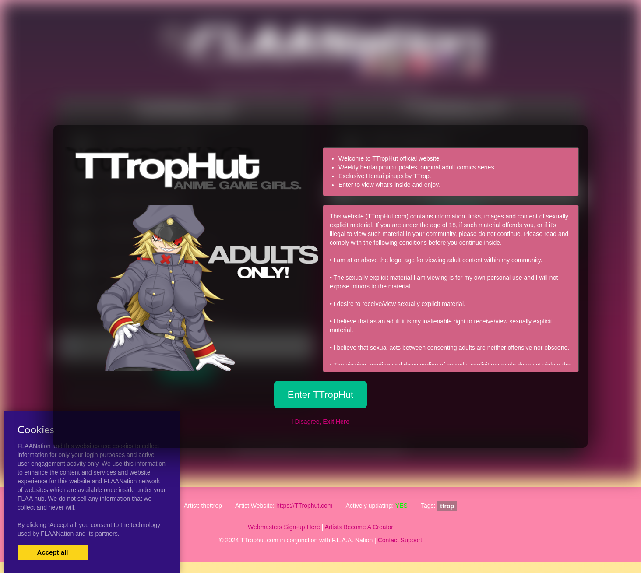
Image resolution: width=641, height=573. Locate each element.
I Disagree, (320, 421)
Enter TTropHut (320, 394)
